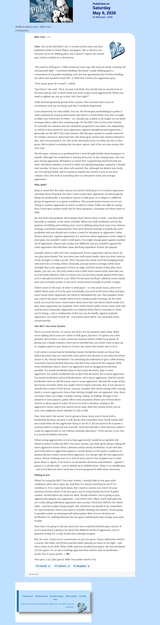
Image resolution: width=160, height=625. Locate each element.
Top (55, 599)
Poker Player (62, 50)
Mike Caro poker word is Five (80, 559)
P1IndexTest (22, 30)
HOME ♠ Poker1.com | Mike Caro (33, 26)
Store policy (71, 596)
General (35, 574)
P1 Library (62, 566)
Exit (49, 37)
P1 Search (43, 566)
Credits (82, 596)
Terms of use (41, 596)
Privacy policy (56, 596)
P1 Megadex (81, 566)
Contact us (27, 596)
